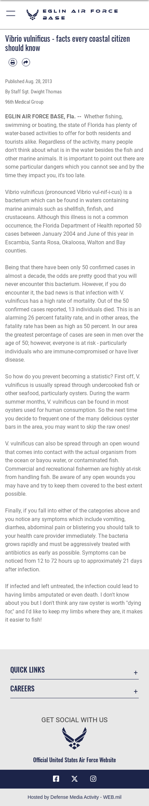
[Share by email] (26, 62)
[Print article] (13, 62)
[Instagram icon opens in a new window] (93, 779)
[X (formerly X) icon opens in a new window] (74, 779)
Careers (22, 688)
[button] (11, 14)
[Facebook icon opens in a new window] (56, 779)
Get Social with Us (74, 720)
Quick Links (27, 670)
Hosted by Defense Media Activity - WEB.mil (75, 797)
